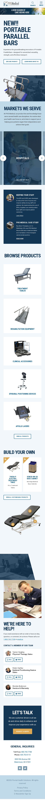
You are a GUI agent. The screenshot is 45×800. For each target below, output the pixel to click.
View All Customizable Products (17, 497)
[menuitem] (20, 768)
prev (3, 158)
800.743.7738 (26, 752)
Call (10, 659)
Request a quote (22, 731)
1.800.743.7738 (9, 639)
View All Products (22, 436)
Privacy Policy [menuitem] (22, 788)
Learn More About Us (31, 61)
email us (20, 639)
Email (19, 659)
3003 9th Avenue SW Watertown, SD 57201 (22, 760)
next (41, 158)
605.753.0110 (25, 755)
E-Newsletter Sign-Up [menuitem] (22, 794)
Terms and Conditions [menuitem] (22, 791)
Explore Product (12, 61)
